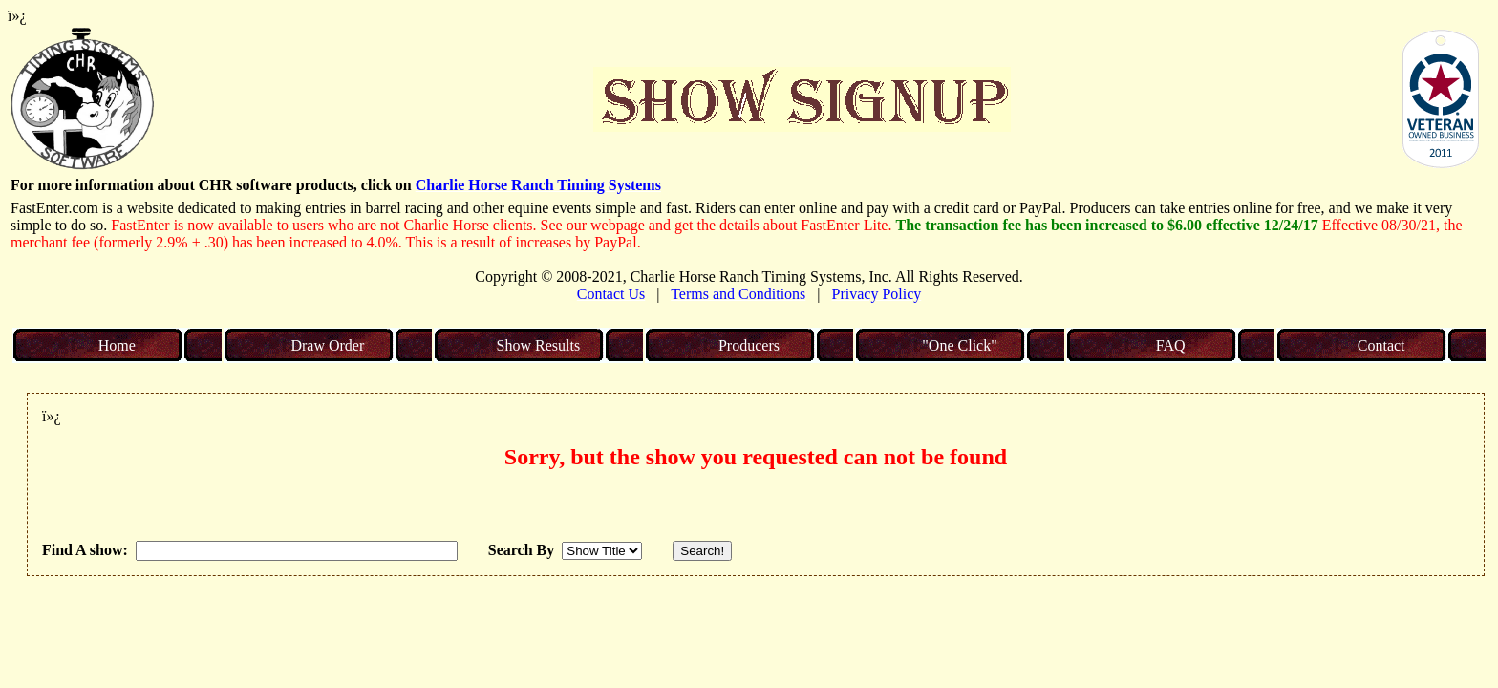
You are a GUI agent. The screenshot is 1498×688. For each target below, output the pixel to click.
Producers (749, 345)
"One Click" (959, 345)
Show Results (539, 345)
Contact (1381, 345)
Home (117, 345)
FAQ (1171, 345)
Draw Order (327, 345)
